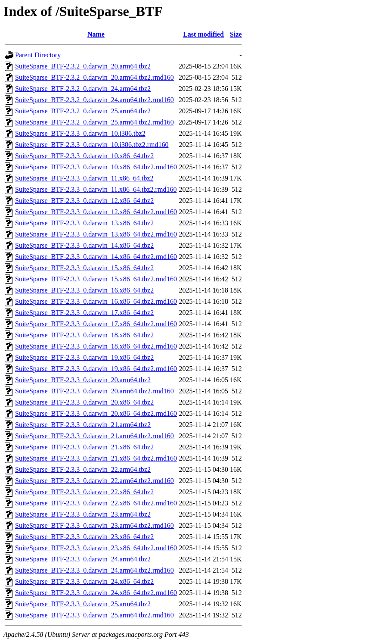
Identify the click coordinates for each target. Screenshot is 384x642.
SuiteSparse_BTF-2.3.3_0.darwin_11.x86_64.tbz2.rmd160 (96, 189)
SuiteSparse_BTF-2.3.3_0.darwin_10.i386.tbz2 (80, 133)
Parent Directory (38, 55)
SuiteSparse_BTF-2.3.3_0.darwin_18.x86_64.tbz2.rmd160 (96, 346)
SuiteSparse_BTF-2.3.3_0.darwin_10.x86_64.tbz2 (84, 155)
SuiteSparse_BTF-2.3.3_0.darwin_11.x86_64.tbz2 (84, 178)
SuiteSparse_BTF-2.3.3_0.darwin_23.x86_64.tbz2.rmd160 (96, 548)
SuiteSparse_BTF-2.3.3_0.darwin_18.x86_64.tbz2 (84, 335)
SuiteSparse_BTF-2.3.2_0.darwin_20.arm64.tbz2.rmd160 (94, 77)
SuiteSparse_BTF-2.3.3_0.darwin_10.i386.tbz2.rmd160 (91, 144)
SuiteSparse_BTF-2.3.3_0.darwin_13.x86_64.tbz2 (84, 223)
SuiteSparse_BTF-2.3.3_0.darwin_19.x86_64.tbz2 (84, 357)
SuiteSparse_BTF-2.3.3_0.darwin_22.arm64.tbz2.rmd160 (94, 480)
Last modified (203, 34)
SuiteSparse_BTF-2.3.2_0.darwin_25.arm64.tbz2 (83, 111)
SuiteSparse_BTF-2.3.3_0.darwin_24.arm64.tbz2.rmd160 (94, 570)
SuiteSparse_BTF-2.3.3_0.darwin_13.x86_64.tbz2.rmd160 (96, 234)
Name (96, 34)
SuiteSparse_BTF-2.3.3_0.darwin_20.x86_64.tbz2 (84, 402)
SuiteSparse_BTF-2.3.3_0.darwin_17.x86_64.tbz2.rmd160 (96, 323)
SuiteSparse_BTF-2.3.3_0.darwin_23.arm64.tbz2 (83, 514)
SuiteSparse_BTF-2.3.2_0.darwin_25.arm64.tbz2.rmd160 (94, 122)
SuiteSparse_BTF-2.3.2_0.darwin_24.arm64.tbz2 (83, 88)
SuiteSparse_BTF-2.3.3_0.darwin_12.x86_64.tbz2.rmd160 (96, 211)
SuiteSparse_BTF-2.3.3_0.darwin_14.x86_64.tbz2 (84, 245)
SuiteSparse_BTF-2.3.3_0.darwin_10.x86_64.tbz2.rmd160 (96, 167)
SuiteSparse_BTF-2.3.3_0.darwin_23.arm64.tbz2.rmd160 (94, 525)
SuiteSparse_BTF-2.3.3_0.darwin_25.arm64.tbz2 (83, 604)
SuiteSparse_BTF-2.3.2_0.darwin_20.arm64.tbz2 (83, 66)
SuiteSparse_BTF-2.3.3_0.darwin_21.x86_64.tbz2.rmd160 (96, 458)
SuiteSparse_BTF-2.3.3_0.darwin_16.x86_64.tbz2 (84, 290)
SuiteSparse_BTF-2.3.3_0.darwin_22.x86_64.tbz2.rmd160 (96, 503)
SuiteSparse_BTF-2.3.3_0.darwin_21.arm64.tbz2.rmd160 (94, 435)
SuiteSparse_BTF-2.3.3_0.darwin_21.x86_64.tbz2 (84, 447)
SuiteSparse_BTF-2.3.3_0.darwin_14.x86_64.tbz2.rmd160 (96, 256)
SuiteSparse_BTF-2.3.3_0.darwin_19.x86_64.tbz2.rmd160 (96, 368)
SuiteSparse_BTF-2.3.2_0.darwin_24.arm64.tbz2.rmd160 (94, 99)
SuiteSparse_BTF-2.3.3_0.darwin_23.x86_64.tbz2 (84, 536)
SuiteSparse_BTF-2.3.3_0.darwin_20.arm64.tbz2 (83, 379)
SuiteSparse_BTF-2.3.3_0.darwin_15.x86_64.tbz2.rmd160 (96, 279)
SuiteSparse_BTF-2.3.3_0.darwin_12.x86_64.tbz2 (84, 200)
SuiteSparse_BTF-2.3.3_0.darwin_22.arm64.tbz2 (83, 469)
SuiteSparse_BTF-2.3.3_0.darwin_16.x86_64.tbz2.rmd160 (96, 301)
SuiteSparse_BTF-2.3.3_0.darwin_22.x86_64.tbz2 (84, 492)
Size (236, 34)
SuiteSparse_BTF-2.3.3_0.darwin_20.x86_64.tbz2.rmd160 (96, 413)
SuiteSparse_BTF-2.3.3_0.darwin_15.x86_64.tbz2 (84, 267)
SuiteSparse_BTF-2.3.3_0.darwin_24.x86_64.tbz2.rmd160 (96, 592)
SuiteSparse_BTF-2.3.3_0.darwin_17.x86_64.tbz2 (84, 312)
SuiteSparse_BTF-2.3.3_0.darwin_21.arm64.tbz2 (83, 424)
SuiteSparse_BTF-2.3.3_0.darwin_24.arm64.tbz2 (83, 559)
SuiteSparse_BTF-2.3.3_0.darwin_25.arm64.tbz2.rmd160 (94, 615)
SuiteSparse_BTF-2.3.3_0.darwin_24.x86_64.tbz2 (84, 581)
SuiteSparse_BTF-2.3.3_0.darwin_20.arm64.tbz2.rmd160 (94, 391)
